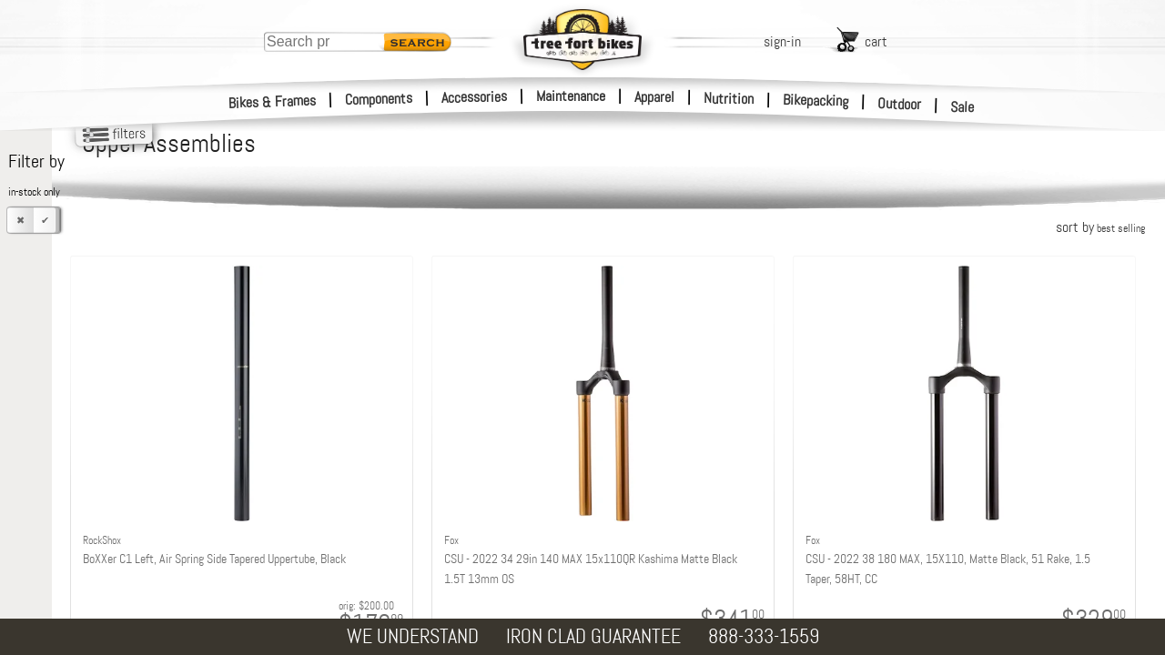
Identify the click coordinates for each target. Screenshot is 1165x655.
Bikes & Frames (272, 102)
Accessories (474, 96)
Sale (962, 107)
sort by (1100, 227)
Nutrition (729, 98)
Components (379, 98)
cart (876, 41)
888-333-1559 (763, 636)
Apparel (654, 96)
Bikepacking (816, 100)
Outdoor (899, 104)
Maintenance (570, 96)
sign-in (782, 41)
